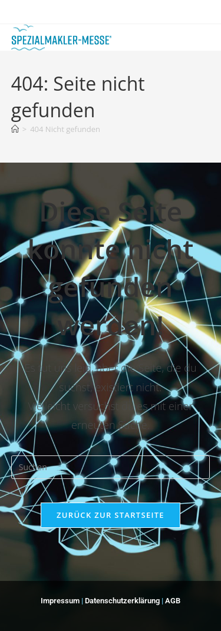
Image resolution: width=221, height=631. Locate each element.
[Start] (15, 129)
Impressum (60, 600)
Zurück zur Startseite (110, 515)
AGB (172, 600)
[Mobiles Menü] (192, 34)
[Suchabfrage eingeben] (110, 467)
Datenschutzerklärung (123, 600)
